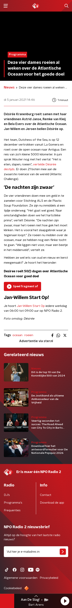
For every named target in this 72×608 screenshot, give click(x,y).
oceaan (17, 335)
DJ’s (7, 494)
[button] (65, 601)
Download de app (52, 502)
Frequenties (12, 510)
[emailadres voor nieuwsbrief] (36, 551)
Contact (45, 494)
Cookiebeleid (13, 588)
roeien (28, 335)
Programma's (13, 502)
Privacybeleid (49, 577)
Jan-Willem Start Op (31, 305)
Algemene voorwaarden (20, 577)
